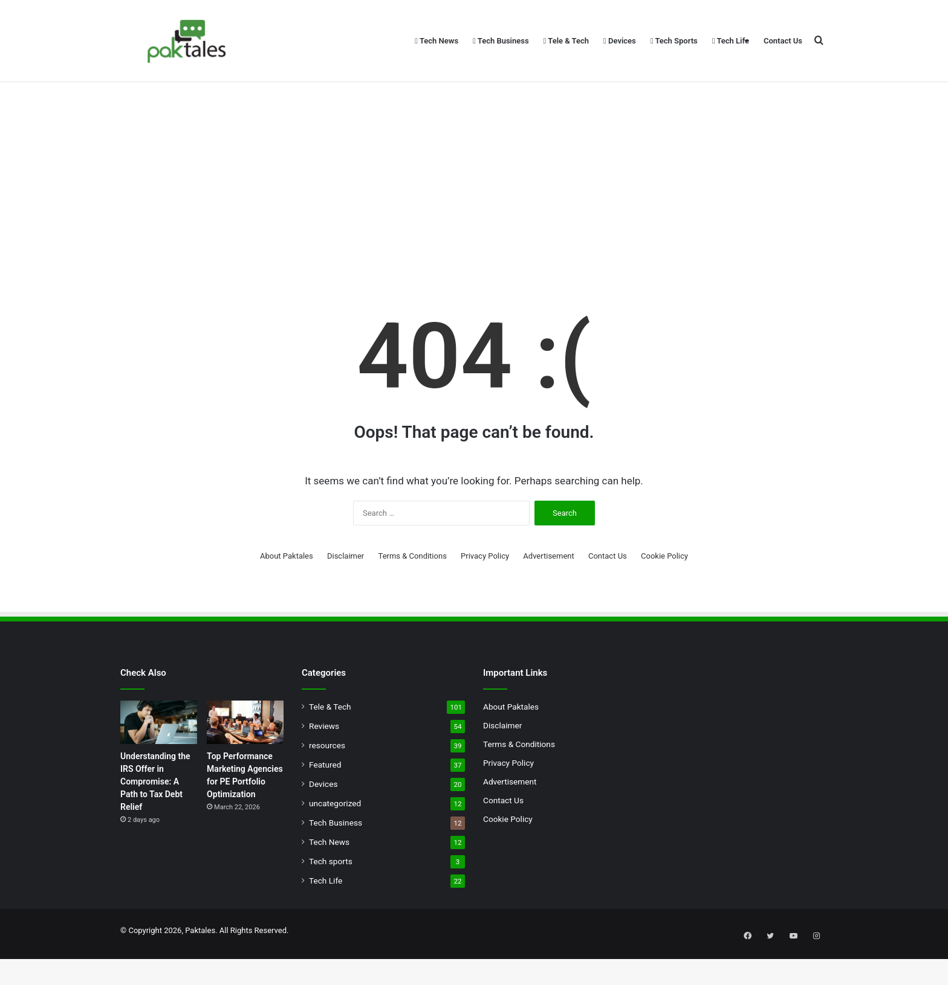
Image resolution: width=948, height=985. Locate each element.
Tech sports (330, 894)
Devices (619, 40)
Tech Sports (674, 40)
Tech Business (501, 40)
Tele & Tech (566, 40)
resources (327, 778)
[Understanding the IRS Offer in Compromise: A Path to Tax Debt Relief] (158, 755)
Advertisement (548, 588)
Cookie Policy (664, 588)
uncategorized (335, 836)
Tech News (436, 40)
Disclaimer (345, 588)
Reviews (324, 758)
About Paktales (286, 588)
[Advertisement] (474, 205)
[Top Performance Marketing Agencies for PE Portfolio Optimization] (245, 755)
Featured (325, 797)
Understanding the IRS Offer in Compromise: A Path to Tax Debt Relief (155, 814)
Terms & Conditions (412, 588)
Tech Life (730, 40)
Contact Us (783, 40)
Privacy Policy (485, 588)
